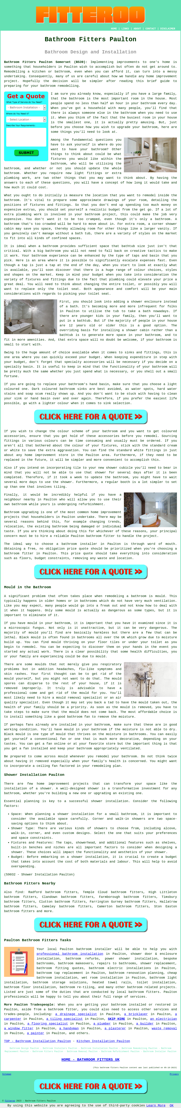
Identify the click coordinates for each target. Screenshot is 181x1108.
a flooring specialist (47, 1023)
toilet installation (156, 982)
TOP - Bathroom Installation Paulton (37, 1041)
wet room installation (102, 977)
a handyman (69, 1028)
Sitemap (6, 1074)
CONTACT (150, 28)
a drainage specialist (76, 1014)
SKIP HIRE (116, 1019)
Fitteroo (10, 1101)
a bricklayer (136, 1014)
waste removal (164, 1028)
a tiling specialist (64, 1019)
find (19, 892)
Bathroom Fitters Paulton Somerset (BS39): (45, 62)
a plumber (102, 1023)
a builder (145, 1023)
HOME (114, 28)
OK (172, 1105)
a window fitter (18, 1028)
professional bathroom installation (70, 954)
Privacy (174, 1074)
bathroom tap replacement (60, 973)
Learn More (155, 1105)
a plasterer (115, 1028)
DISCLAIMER (167, 28)
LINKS (125, 28)
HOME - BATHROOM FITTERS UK (90, 1059)
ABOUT (137, 28)
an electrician (163, 1019)
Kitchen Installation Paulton (103, 1041)
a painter (35, 1033)
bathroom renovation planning (136, 973)
